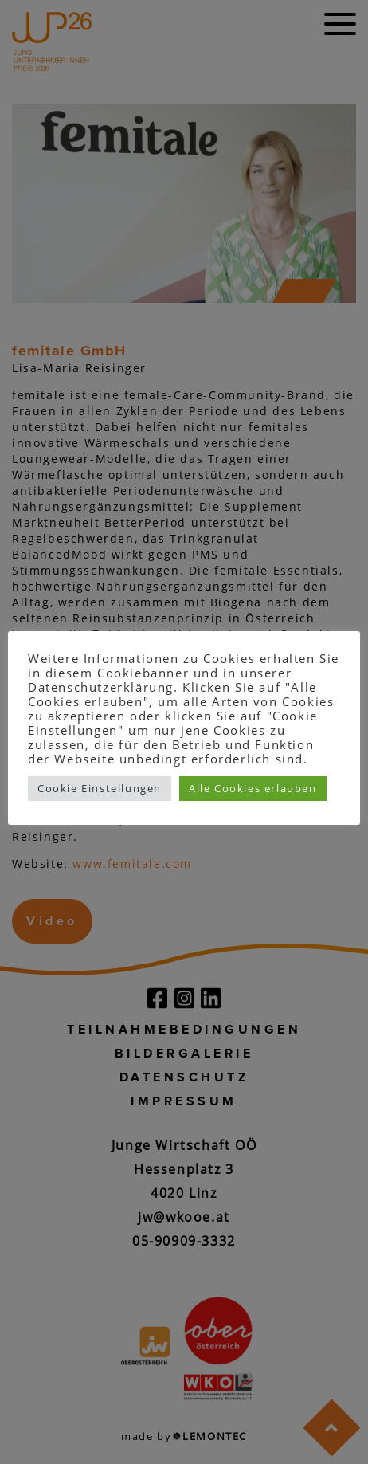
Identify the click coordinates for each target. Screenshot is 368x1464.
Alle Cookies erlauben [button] (253, 788)
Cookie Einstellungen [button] (99, 788)
